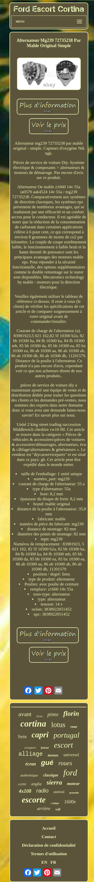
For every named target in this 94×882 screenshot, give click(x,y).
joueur (45, 747)
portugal (66, 735)
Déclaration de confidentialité (48, 845)
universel (71, 754)
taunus (53, 755)
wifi (57, 809)
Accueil (49, 828)
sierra (54, 782)
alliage (31, 754)
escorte (34, 799)
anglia (36, 784)
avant (24, 714)
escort (63, 745)
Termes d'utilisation (49, 853)
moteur (73, 783)
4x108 (25, 791)
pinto (52, 714)
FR (53, 862)
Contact (49, 836)
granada (74, 792)
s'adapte (55, 803)
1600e (70, 801)
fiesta (39, 716)
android (59, 792)
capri (40, 734)
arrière (43, 808)
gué (47, 762)
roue (73, 727)
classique (50, 775)
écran (30, 763)
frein (22, 736)
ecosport (30, 747)
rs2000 (22, 784)
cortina (33, 724)
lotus (58, 725)
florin (71, 713)
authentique (29, 775)
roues (65, 763)
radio (42, 791)
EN (44, 862)
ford (70, 772)
